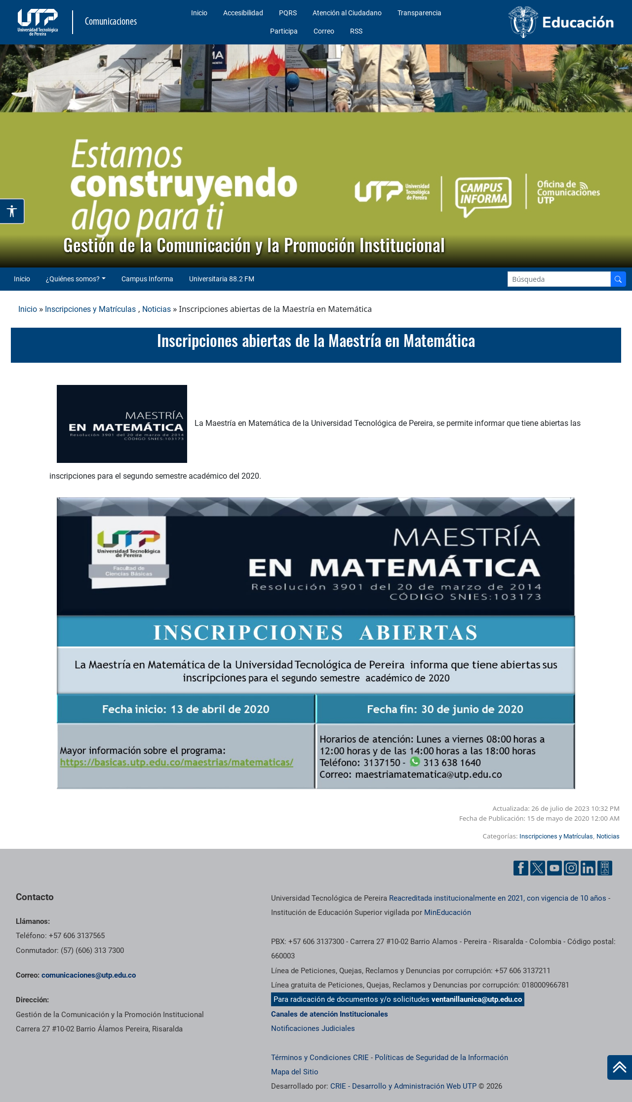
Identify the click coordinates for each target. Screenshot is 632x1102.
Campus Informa (147, 279)
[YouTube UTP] (554, 868)
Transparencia (419, 13)
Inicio (199, 13)
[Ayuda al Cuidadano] (604, 868)
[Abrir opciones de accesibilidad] (12, 211)
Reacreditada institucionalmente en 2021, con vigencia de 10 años (497, 898)
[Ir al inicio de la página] (619, 1067)
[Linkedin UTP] (588, 868)
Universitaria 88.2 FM (221, 279)
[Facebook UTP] (521, 868)
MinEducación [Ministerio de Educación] (447, 912)
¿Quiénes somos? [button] (73, 279)
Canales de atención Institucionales (329, 1014)
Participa (284, 31)
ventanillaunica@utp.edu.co (477, 999)
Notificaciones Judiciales (313, 1028)
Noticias (156, 309)
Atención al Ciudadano (347, 13)
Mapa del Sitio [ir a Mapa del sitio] (294, 1071)
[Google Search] (559, 279)
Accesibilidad (243, 13)
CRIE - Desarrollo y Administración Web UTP (403, 1086)
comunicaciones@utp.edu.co (88, 975)
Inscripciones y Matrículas (90, 309)
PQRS (288, 13)
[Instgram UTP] (571, 868)
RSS (356, 31)
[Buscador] (618, 279)
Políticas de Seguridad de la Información (441, 1057)
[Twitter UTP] (537, 868)
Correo (324, 31)
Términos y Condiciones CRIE (320, 1057)
